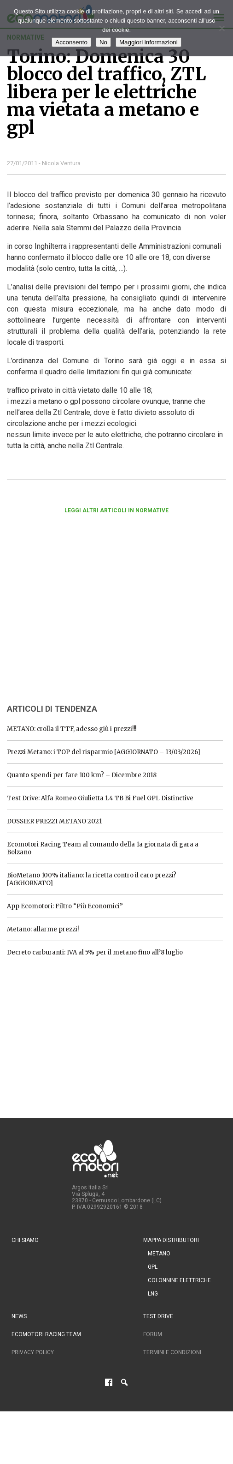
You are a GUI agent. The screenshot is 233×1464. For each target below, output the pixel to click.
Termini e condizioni (172, 1352)
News (19, 1316)
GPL (152, 1267)
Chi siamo (25, 1240)
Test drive (158, 1316)
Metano (159, 1253)
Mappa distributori (171, 1240)
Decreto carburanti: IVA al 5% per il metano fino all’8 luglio (95, 952)
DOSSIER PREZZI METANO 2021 (54, 821)
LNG (153, 1293)
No (103, 42)
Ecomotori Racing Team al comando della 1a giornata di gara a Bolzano (102, 848)
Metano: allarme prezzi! (43, 929)
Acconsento (71, 42)
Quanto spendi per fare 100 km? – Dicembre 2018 (82, 775)
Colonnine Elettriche (179, 1280)
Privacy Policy (33, 1352)
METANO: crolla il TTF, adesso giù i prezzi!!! (71, 729)
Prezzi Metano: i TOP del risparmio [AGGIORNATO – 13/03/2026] (103, 752)
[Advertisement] (76, 621)
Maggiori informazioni (148, 42)
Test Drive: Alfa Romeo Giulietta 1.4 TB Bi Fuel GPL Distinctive (100, 798)
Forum (152, 1334)
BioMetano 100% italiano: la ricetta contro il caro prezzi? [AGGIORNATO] (91, 879)
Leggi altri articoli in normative (116, 510)
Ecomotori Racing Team (46, 1334)
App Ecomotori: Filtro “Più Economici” (65, 906)
